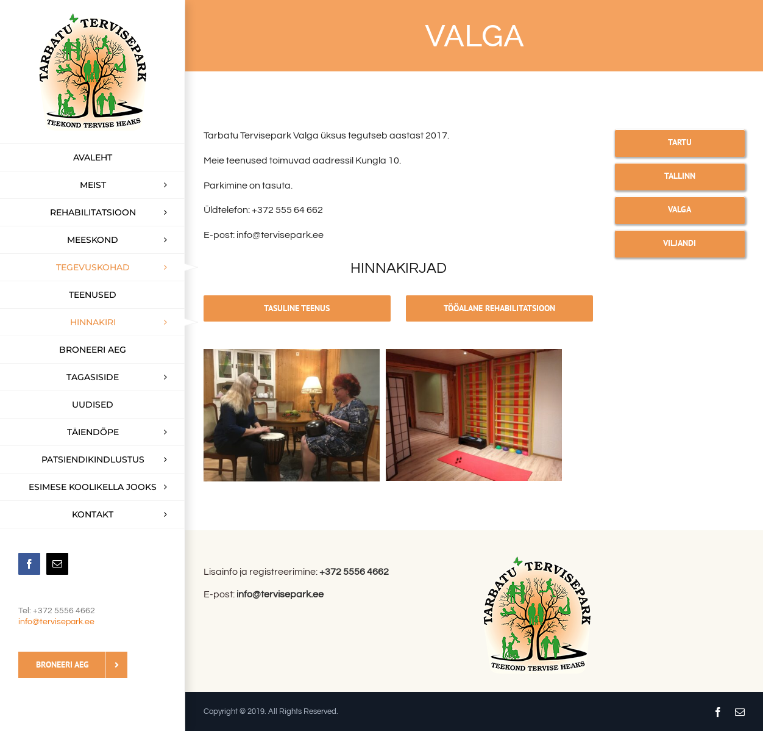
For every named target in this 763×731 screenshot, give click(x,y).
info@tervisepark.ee (56, 622)
